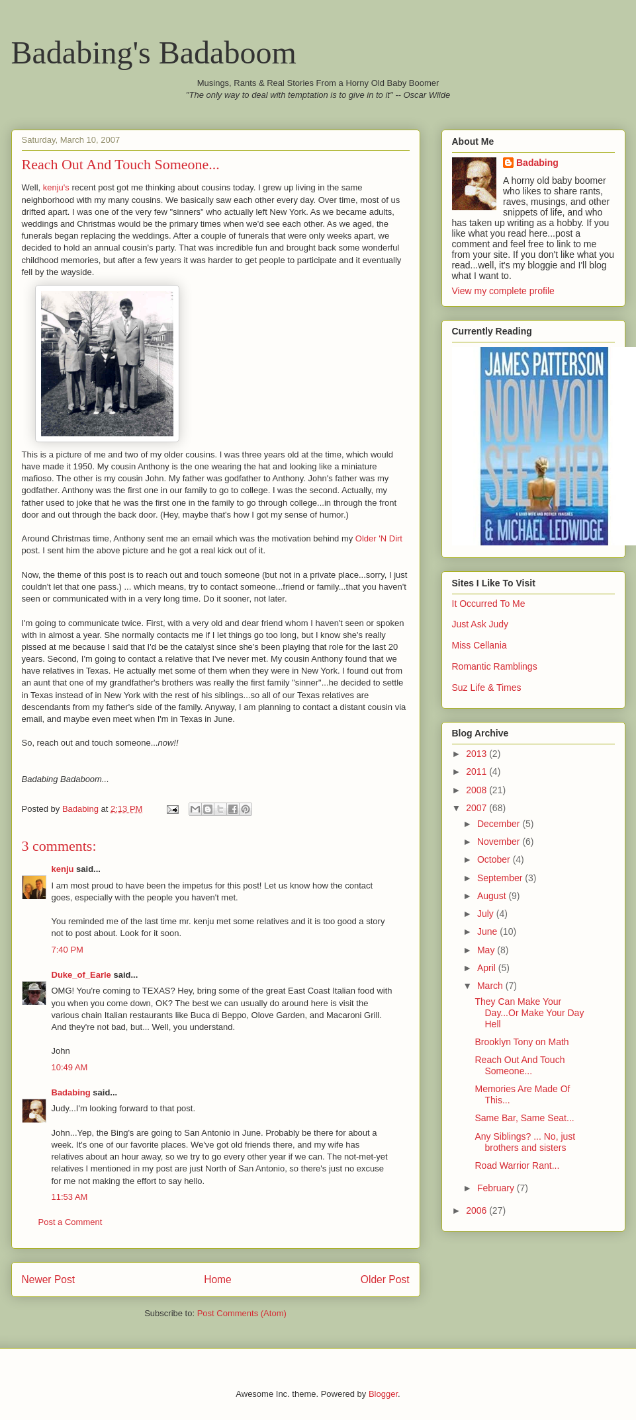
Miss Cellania (479, 645)
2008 (477, 790)
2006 (477, 1210)
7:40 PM (67, 950)
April (487, 968)
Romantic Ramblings (494, 666)
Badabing (71, 1092)
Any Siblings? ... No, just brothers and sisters (525, 1142)
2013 (477, 753)
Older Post (385, 1279)
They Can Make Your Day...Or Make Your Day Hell (529, 1012)
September (501, 878)
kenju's (56, 187)
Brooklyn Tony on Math (521, 1042)
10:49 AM (70, 1067)
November (499, 841)
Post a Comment (70, 1222)
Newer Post (48, 1279)
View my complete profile (503, 291)
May (487, 950)
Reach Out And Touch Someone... (520, 1065)
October (495, 859)
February (497, 1188)
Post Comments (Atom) (242, 1313)
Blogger (383, 1394)
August (492, 895)
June (488, 931)
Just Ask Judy (480, 624)
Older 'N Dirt (378, 538)
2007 (477, 808)
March (491, 985)
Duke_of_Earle (81, 975)
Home (218, 1279)
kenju (63, 869)
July (486, 913)
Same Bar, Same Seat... (524, 1118)
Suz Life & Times (487, 687)
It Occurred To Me (488, 603)
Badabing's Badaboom (153, 52)
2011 (477, 771)
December (499, 823)
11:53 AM (70, 1197)
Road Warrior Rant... (517, 1165)
